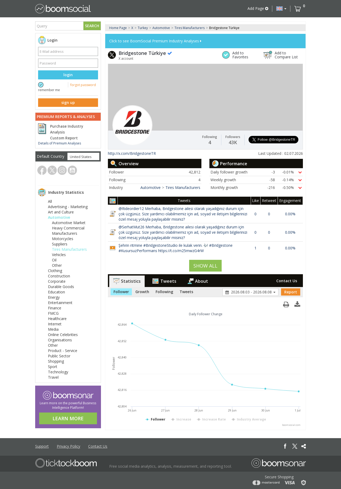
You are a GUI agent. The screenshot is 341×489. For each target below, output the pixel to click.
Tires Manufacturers (69, 249)
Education (56, 291)
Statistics (127, 281)
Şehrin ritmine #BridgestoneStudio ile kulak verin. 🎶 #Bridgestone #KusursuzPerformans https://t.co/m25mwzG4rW (176, 248)
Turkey (143, 28)
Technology (58, 371)
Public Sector (59, 355)
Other (57, 265)
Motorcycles (62, 238)
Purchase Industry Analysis (66, 129)
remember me (49, 90)
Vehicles (59, 254)
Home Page (118, 28)
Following (164, 291)
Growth (142, 291)
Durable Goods (61, 286)
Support (42, 446)
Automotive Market (69, 222)
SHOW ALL (205, 265)
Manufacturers (64, 233)
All (50, 201)
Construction (59, 275)
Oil (54, 259)
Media (53, 329)
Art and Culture (61, 212)
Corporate (57, 281)
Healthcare (57, 318)
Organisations (60, 339)
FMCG (53, 313)
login (68, 74)
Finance (54, 307)
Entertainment (60, 302)
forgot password (83, 85)
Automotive (59, 217)
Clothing (55, 270)
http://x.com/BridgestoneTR (132, 153)
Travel (53, 377)
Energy (54, 297)
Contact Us (286, 280)
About (198, 281)
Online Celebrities (63, 334)
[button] (281, 8)
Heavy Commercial (68, 228)
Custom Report (64, 138)
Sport (52, 366)
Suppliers (59, 243)
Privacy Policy (68, 446)
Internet (55, 323)
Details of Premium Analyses (59, 143)
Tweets (164, 281)
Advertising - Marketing (68, 206)
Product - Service (62, 350)
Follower (121, 291)
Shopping (56, 361)
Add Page (257, 8)
